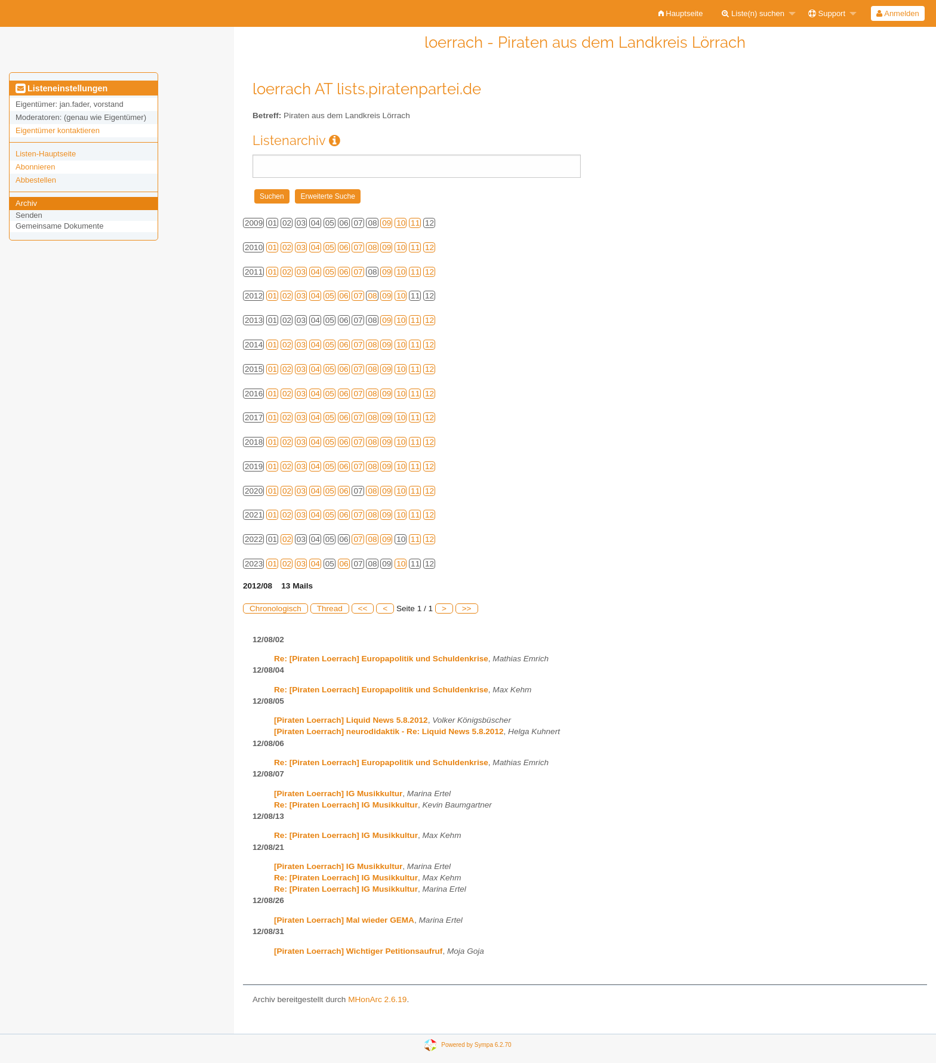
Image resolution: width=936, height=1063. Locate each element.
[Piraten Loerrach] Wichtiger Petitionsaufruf (358, 951)
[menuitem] (681, 13)
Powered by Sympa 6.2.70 (476, 1044)
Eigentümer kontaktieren (58, 130)
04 (315, 247)
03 (301, 247)
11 (415, 222)
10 (400, 222)
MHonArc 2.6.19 (377, 999)
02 (286, 247)
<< (363, 608)
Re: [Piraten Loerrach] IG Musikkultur (346, 804)
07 (357, 247)
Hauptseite (680, 13)
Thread (330, 608)
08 (372, 247)
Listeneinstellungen (61, 88)
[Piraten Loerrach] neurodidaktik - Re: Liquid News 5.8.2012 (389, 731)
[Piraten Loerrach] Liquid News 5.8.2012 (351, 720)
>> (467, 608)
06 (344, 247)
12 (429, 247)
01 (272, 247)
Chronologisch (275, 608)
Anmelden (897, 13)
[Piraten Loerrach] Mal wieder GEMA (344, 920)
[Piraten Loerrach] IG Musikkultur (338, 793)
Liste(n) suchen (753, 13)
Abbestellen (36, 179)
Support (826, 13)
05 (329, 247)
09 (386, 222)
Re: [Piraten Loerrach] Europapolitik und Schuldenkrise (381, 658)
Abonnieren (36, 166)
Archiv (26, 203)
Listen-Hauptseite (46, 153)
